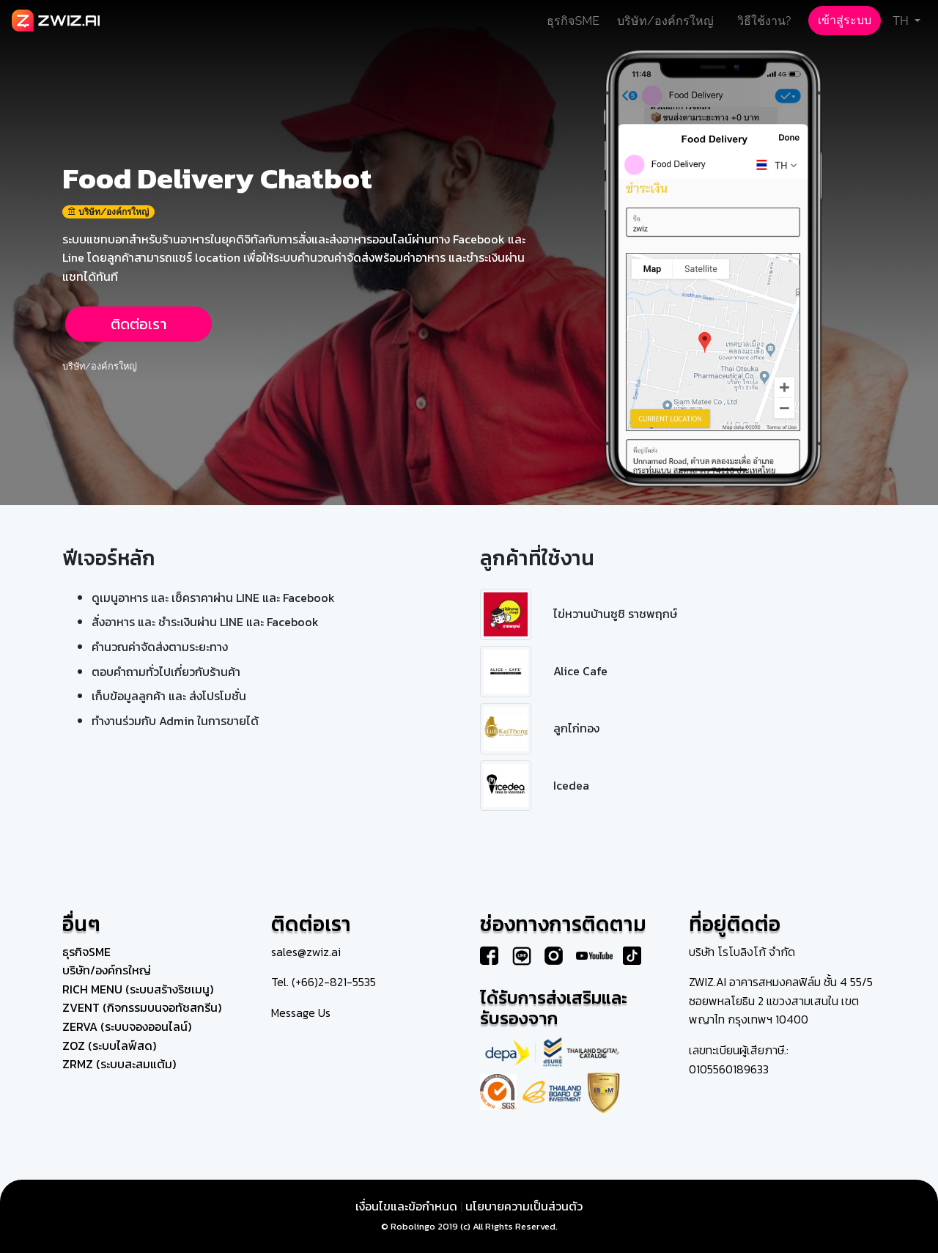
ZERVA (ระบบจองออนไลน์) (126, 1026)
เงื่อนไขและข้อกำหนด (406, 1206)
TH (902, 21)
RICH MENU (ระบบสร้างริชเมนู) (137, 989)
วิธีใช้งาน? (764, 21)
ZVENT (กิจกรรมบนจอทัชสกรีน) (141, 1007)
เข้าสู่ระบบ (844, 20)
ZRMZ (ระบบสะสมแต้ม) (119, 1064)
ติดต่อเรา (138, 324)
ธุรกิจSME (573, 21)
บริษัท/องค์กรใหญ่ (665, 21)
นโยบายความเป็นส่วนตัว (524, 1206)
